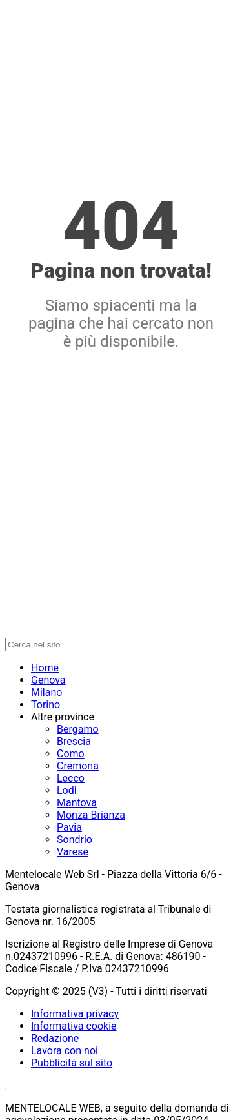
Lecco (71, 778)
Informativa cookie (74, 1026)
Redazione (55, 1038)
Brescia (74, 741)
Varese (72, 852)
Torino (45, 704)
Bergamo (78, 729)
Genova (48, 680)
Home (45, 668)
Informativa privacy (75, 1014)
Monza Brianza (91, 815)
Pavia (69, 827)
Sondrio (74, 839)
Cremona (78, 766)
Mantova (77, 803)
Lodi (67, 790)
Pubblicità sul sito (71, 1063)
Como (71, 754)
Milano (46, 692)
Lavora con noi (64, 1050)
